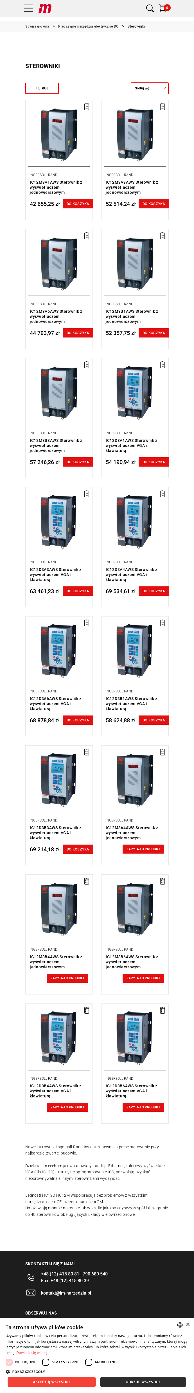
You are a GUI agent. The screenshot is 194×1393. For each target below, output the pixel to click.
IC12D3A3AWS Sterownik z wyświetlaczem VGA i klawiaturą (56, 574)
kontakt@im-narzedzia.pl (66, 1293)
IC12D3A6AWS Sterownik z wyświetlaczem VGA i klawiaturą (56, 703)
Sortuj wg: (142, 88)
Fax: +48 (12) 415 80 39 (65, 1280)
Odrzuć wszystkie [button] (143, 1382)
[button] (97, 1371)
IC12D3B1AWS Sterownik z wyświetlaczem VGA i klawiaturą (131, 703)
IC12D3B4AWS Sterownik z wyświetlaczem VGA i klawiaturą (56, 1091)
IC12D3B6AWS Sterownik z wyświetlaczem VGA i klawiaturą (131, 1091)
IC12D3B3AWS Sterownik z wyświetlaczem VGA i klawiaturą (56, 832)
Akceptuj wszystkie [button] (52, 1382)
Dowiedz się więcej (31, 1352)
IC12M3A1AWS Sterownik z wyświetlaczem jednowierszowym (56, 187)
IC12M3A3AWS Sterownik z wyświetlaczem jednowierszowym (132, 187)
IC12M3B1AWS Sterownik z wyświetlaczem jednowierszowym (132, 316)
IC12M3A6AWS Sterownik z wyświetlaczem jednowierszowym (56, 316)
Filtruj (42, 88)
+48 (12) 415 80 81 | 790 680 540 (74, 1274)
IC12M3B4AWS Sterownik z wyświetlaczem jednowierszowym (56, 962)
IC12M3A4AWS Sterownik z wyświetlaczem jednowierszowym (132, 832)
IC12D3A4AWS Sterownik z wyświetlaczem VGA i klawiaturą (131, 574)
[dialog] (97, 1355)
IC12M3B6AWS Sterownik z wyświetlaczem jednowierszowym (132, 962)
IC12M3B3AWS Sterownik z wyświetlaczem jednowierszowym (56, 445)
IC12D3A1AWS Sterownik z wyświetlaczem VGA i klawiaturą (131, 445)
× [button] (188, 1325)
